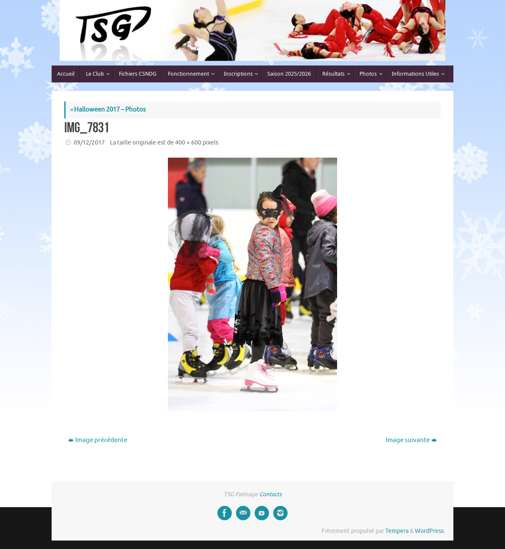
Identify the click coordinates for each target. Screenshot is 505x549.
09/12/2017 (89, 142)
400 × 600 (188, 142)
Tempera (397, 531)
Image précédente (97, 440)
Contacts (270, 494)
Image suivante (411, 440)
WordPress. (430, 531)
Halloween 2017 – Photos (108, 110)
